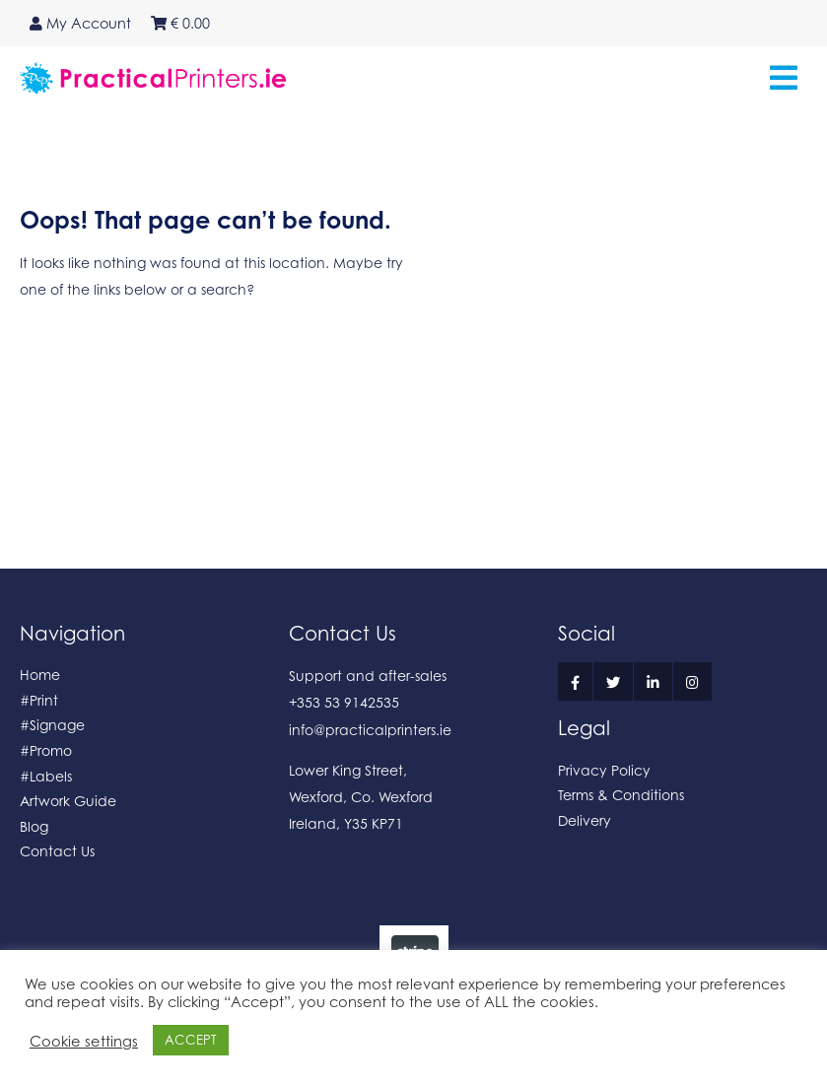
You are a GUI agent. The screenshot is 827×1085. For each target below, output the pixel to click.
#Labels (46, 776)
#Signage (52, 724)
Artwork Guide (68, 800)
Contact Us (57, 851)
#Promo (46, 750)
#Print (39, 700)
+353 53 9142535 (344, 702)
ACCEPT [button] (191, 1040)
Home (40, 674)
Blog (34, 826)
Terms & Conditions (621, 794)
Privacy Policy (604, 770)
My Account (80, 23)
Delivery (584, 820)
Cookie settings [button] (84, 1041)
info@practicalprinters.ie (370, 729)
